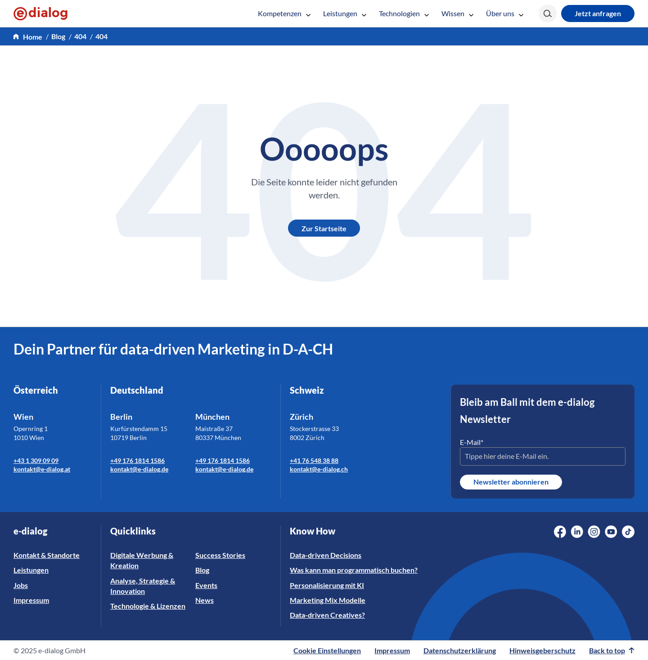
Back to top (611, 650)
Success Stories (220, 555)
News (204, 600)
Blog (58, 36)
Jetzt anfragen (598, 13)
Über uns (504, 13)
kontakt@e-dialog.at (42, 469)
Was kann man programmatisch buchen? (354, 570)
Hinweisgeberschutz (542, 650)
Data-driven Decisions (325, 555)
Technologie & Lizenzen (147, 606)
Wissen (457, 13)
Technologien (404, 13)
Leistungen (344, 13)
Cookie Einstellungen (327, 650)
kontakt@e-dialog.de (139, 469)
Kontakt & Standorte (47, 555)
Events (206, 585)
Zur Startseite (324, 228)
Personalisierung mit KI (327, 585)
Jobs (21, 585)
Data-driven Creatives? (327, 615)
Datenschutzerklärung (459, 650)
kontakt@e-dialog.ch (319, 469)
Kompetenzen (284, 13)
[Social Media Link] (560, 531)
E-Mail (471, 442)
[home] (28, 36)
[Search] (548, 13)
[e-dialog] (41, 13)
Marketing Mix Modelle (327, 600)
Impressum (31, 600)
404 (80, 36)
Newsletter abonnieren (511, 481)
